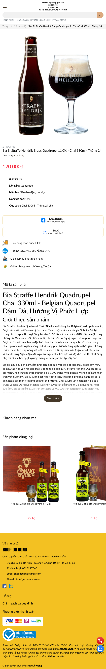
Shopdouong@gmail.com (27, 574)
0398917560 (29, 568)
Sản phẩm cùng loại (17, 437)
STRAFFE (8, 147)
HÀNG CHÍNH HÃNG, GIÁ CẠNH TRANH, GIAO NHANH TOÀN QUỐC (34, 20)
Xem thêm (53, 398)
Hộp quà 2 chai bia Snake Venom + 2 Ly (31, 504)
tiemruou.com (33, 579)
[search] (100, 15)
